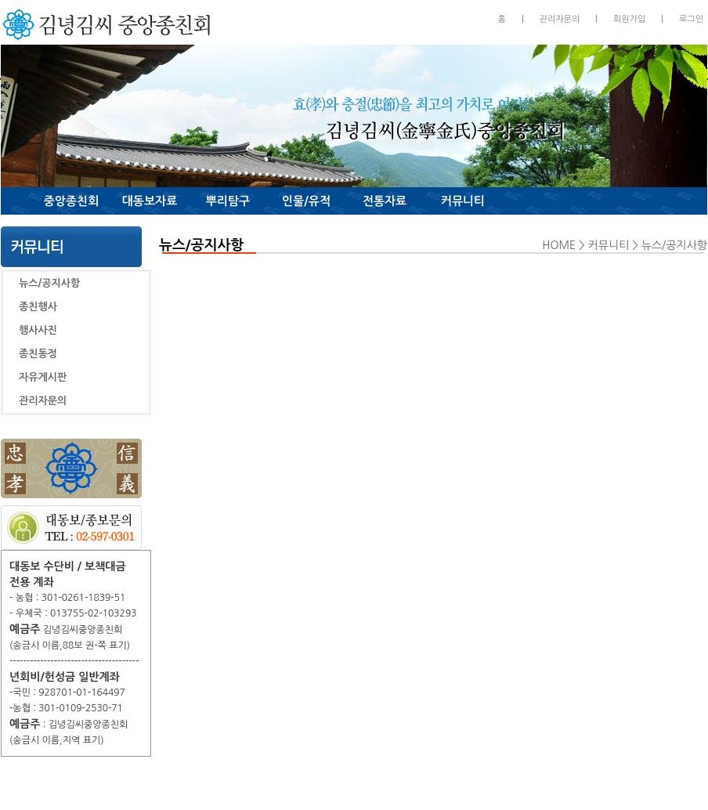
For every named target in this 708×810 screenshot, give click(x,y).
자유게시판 (43, 377)
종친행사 (38, 307)
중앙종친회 (71, 201)
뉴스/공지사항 (49, 283)
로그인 (691, 19)
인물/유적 (306, 201)
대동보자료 (150, 201)
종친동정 (38, 354)
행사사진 (38, 330)
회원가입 (629, 19)
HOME (559, 245)
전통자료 (384, 201)
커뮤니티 (463, 201)
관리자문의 (560, 19)
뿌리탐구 (228, 201)
